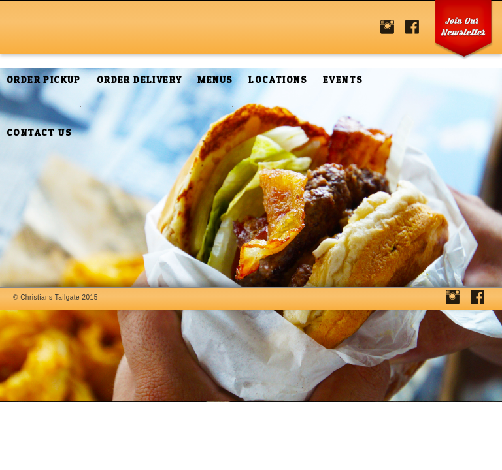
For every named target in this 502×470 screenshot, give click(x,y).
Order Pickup (44, 79)
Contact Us (39, 132)
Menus (215, 79)
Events (343, 79)
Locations (277, 79)
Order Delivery (139, 79)
